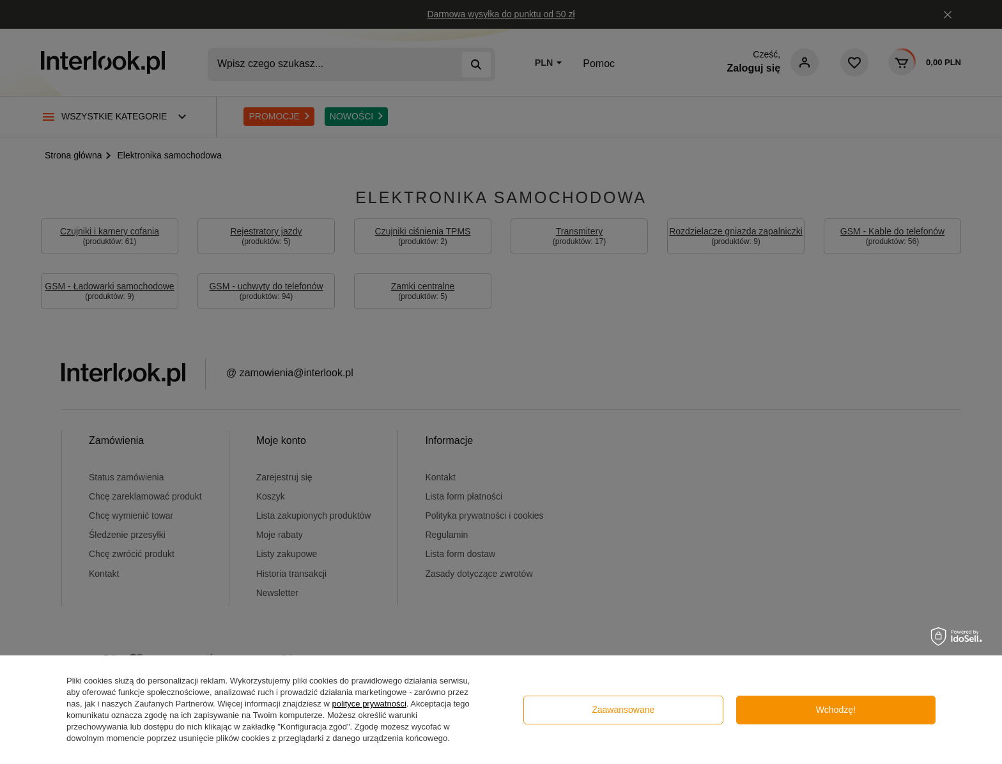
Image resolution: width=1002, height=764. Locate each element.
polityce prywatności (369, 703)
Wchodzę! (836, 710)
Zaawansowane (623, 710)
